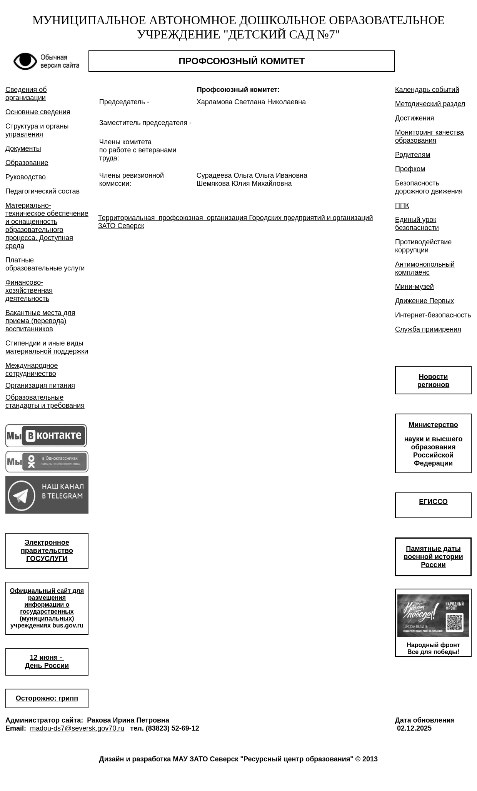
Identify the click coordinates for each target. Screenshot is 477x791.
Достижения (414, 118)
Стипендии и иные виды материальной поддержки (46, 347)
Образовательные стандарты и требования (45, 401)
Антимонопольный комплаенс (425, 268)
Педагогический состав (42, 191)
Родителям (412, 155)
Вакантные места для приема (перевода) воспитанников (40, 321)
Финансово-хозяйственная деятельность (29, 290)
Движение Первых (424, 301)
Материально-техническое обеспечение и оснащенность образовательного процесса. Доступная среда (46, 226)
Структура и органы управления (37, 130)
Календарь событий (427, 89)
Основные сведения (37, 112)
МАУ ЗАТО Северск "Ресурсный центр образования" (263, 759)
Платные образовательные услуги (45, 264)
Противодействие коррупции (423, 246)
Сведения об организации (26, 94)
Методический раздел (430, 104)
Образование (26, 163)
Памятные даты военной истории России (433, 557)
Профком (410, 169)
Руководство (25, 177)
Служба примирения (428, 329)
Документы (23, 148)
